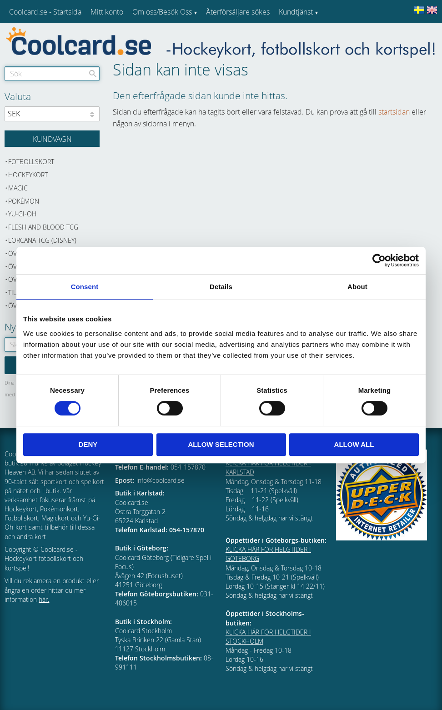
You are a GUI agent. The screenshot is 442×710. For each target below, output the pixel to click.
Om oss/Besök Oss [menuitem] (162, 12)
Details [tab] (221, 286)
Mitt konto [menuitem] (106, 12)
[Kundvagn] (52, 138)
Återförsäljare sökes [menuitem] (238, 12)
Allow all (354, 444)
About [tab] (357, 286)
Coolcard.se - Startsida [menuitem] (45, 12)
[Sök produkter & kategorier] (52, 73)
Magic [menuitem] (18, 188)
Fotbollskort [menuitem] (31, 161)
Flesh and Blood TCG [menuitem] (43, 227)
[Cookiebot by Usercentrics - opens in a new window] (379, 260)
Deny (88, 444)
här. (44, 599)
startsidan (394, 112)
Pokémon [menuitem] (23, 201)
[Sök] (93, 73)
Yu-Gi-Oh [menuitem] (22, 214)
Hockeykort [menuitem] (28, 174)
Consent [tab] (85, 286)
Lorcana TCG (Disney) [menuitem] (42, 240)
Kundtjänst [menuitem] (296, 12)
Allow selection (221, 444)
